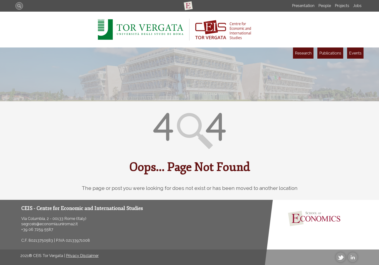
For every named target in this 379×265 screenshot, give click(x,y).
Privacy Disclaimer (82, 255)
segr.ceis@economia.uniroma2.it (49, 224)
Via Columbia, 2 (35, 218)
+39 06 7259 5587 (37, 229)
